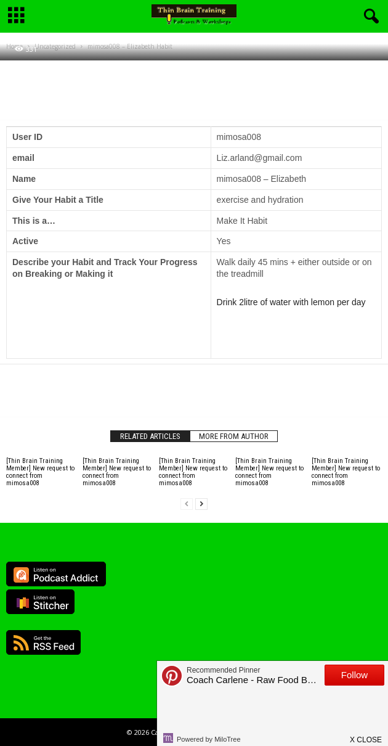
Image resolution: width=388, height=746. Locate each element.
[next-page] (201, 504)
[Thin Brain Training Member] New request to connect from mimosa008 (40, 472)
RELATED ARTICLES (150, 436)
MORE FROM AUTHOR (234, 436)
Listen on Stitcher (40, 601)
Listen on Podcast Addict (56, 574)
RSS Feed (43, 642)
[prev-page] (186, 504)
